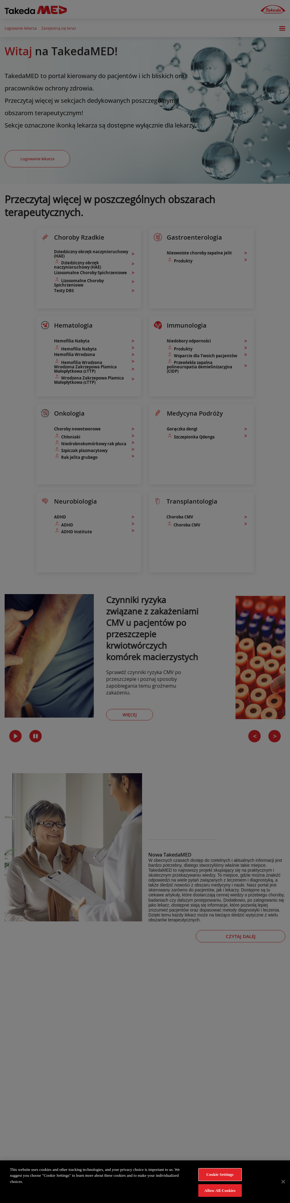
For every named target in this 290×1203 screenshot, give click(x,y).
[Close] (283, 1186)
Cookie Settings (219, 1178)
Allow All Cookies (219, 1195)
